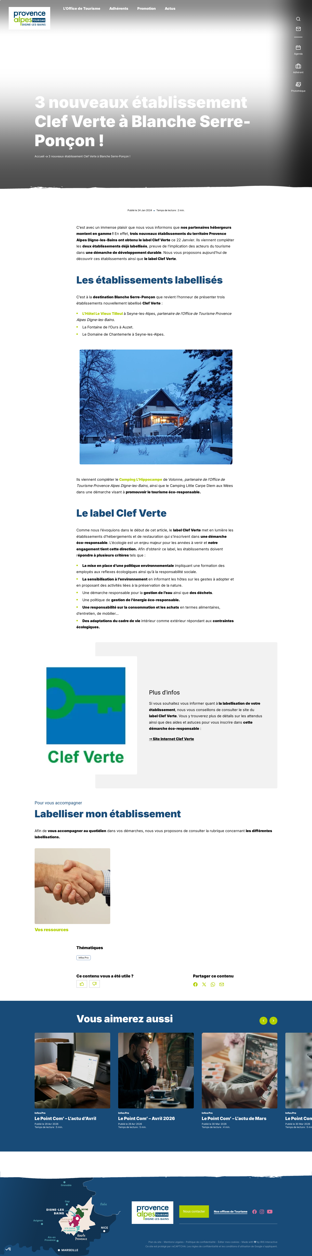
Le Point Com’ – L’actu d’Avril (65, 1118)
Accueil (39, 156)
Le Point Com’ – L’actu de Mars (234, 1118)
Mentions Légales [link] (173, 1241)
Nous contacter (194, 1211)
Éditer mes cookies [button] (228, 1241)
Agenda (298, 52)
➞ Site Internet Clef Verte (171, 739)
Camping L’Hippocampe (140, 479)
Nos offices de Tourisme (230, 1211)
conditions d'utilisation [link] (238, 1246)
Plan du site (154, 1241)
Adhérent (298, 71)
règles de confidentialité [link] (204, 1246)
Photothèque (298, 89)
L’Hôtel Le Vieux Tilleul (102, 313)
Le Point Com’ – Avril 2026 (146, 1118)
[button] (263, 1021)
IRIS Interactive (268, 1241)
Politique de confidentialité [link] (200, 1241)
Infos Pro (84, 957)
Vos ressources (51, 929)
